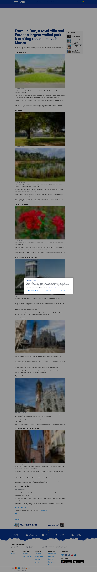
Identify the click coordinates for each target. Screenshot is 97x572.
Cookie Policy (50, 287)
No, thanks (48, 290)
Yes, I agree (63, 290)
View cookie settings (33, 290)
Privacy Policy (58, 287)
